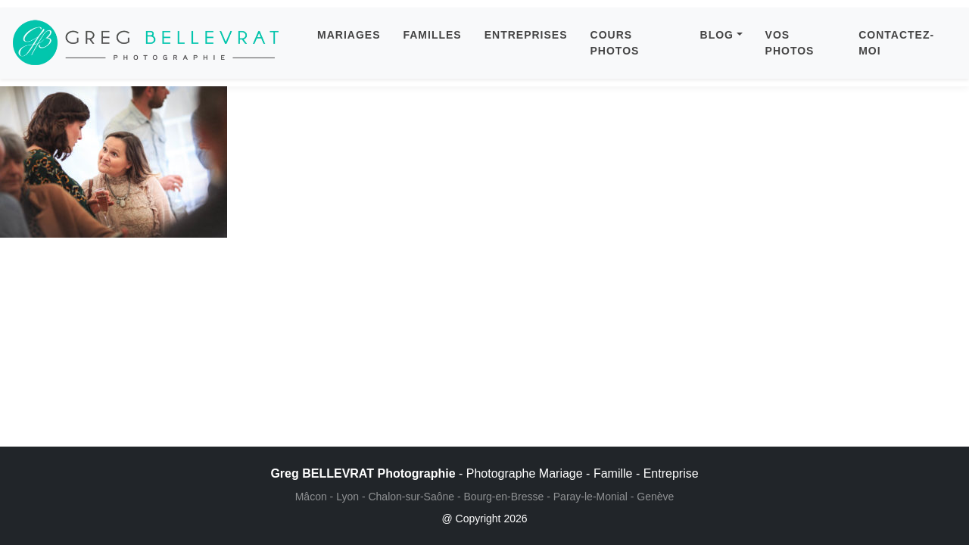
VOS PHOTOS (790, 43)
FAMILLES (432, 35)
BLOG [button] (717, 35)
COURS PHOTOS (615, 43)
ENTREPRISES (526, 35)
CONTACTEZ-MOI (896, 43)
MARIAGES (348, 35)
